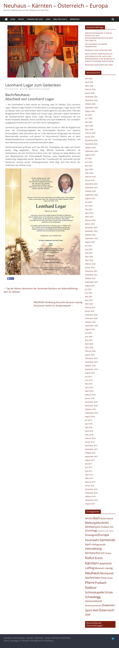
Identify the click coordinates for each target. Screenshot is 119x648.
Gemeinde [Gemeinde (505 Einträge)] (107, 540)
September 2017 (91, 456)
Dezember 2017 (91, 445)
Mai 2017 (88, 471)
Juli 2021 (88, 289)
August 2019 (90, 373)
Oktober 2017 (90, 453)
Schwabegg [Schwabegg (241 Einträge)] (93, 597)
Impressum (74, 19)
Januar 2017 (89, 485)
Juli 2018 (88, 420)
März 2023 (89, 216)
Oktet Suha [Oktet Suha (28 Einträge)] (107, 577)
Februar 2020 (90, 351)
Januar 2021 (89, 311)
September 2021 (91, 282)
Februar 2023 (90, 220)
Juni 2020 (88, 336)
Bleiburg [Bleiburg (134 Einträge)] (90, 523)
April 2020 (89, 344)
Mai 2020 (88, 340)
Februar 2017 (90, 482)
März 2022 (89, 260)
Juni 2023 (88, 206)
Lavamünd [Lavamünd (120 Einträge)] (104, 563)
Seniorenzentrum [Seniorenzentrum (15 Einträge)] (93, 605)
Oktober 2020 (90, 322)
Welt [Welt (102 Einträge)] (95, 610)
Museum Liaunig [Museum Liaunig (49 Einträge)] (104, 568)
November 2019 (91, 362)
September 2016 (91, 500)
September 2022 (91, 238)
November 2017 (91, 449)
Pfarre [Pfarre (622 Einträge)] (89, 582)
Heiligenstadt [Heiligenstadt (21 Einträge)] (98, 544)
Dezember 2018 (91, 402)
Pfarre (37, 89)
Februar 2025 (90, 133)
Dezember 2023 (91, 184)
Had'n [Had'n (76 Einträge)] (88, 544)
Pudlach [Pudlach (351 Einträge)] (100, 582)
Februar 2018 (90, 438)
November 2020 (91, 318)
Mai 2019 (88, 384)
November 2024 (91, 144)
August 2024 (90, 155)
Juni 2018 (88, 424)
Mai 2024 (88, 166)
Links (48, 19)
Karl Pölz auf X (60, 19)
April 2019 (89, 387)
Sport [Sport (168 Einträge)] (88, 610)
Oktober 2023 (90, 191)
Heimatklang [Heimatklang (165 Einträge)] (93, 548)
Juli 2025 (88, 115)
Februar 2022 (90, 264)
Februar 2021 (90, 307)
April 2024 (89, 169)
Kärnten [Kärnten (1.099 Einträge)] (91, 563)
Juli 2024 (88, 158)
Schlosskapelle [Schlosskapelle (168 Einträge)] (94, 592)
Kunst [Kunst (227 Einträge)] (99, 558)
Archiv (21, 19)
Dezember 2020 (91, 315)
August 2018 (90, 416)
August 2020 (90, 329)
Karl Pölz (25, 89)
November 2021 (91, 275)
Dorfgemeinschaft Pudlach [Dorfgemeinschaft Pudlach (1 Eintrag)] (105, 531)
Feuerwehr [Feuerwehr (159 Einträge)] (92, 540)
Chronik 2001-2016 (35, 19)
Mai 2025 (88, 122)
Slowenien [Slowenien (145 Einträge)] (108, 605)
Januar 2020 (89, 355)
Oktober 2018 (90, 409)
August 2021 (90, 286)
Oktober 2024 (90, 147)
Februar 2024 (90, 177)
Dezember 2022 (91, 227)
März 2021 (89, 304)
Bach (33, 89)
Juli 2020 (88, 333)
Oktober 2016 (90, 496)
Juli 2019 (88, 376)
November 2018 (91, 405)
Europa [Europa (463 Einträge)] (103, 535)
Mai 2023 (88, 209)
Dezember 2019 (91, 358)
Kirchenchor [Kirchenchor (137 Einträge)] (92, 553)
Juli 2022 (88, 246)
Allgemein (9, 81)
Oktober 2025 (90, 104)
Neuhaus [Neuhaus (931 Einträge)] (92, 573)
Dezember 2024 (91, 140)
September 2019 (91, 369)
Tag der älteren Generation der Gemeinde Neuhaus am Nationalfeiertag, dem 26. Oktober (41, 290)
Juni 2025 (88, 118)
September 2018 (91, 413)
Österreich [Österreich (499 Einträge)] (106, 610)
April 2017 (89, 475)
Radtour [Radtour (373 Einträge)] (91, 587)
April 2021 (89, 300)
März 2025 (89, 129)
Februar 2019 (90, 395)
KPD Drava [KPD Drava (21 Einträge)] (106, 553)
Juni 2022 (88, 249)
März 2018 (89, 435)
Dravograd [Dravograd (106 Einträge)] (91, 535)
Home (12, 19)
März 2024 (89, 173)
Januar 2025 (89, 137)
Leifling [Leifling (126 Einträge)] (89, 568)
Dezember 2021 (91, 271)
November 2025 (91, 100)
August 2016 (90, 504)
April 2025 (89, 126)
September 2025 (91, 107)
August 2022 (90, 242)
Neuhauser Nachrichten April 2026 (99, 65)
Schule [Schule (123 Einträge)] (109, 592)
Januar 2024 (89, 180)
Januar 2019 (89, 398)
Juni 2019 (88, 380)
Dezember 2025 (91, 97)
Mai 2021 (88, 296)
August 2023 (90, 198)
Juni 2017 (88, 467)
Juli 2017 (88, 464)
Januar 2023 (89, 224)
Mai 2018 (88, 427)
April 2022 (89, 256)
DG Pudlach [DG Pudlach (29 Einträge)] (103, 526)
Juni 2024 (88, 162)
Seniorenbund (45, 89)
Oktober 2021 (90, 278)
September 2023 (91, 195)
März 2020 (89, 347)
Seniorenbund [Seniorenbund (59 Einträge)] (93, 601)
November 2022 (91, 231)
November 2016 (91, 493)
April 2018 (89, 431)
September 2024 (91, 151)
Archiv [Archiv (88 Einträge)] (89, 518)
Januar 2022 (89, 267)
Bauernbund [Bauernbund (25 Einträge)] (107, 518)
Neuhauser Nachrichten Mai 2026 (98, 50)
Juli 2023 (88, 202)
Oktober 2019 (90, 366)
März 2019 (89, 391)
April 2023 (89, 213)
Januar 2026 (89, 93)
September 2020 (91, 326)
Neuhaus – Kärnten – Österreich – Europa (56, 5)
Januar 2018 (89, 442)
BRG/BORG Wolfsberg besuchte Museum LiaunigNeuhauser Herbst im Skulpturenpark (58, 304)
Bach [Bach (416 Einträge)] (96, 518)
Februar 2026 (90, 89)
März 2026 (89, 86)
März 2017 (89, 478)
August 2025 (90, 111)
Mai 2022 (88, 253)
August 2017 (90, 460)
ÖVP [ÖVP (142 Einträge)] (87, 615)
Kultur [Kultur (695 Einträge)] (89, 557)
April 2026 (89, 82)
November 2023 (91, 187)
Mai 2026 (88, 78)
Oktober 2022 (90, 235)
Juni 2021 (88, 293)
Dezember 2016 (91, 489)
